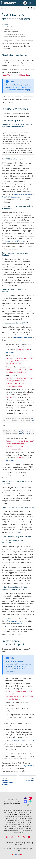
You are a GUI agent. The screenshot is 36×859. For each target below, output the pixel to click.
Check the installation (10, 27)
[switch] (30, 3)
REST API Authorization (22, 337)
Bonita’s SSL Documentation (12, 197)
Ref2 (20, 532)
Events (29, 843)
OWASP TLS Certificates (22, 194)
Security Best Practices (10, 29)
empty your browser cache (22, 87)
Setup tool (9, 352)
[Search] (25, 3)
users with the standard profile (22, 740)
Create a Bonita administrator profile (14, 37)
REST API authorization (13, 621)
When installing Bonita (11, 32)
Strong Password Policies (14, 241)
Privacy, (26, 848)
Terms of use (18, 844)
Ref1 (16, 532)
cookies (11, 90)
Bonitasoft (19, 843)
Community (9, 843)
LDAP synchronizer (27, 765)
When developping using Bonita (14, 34)
